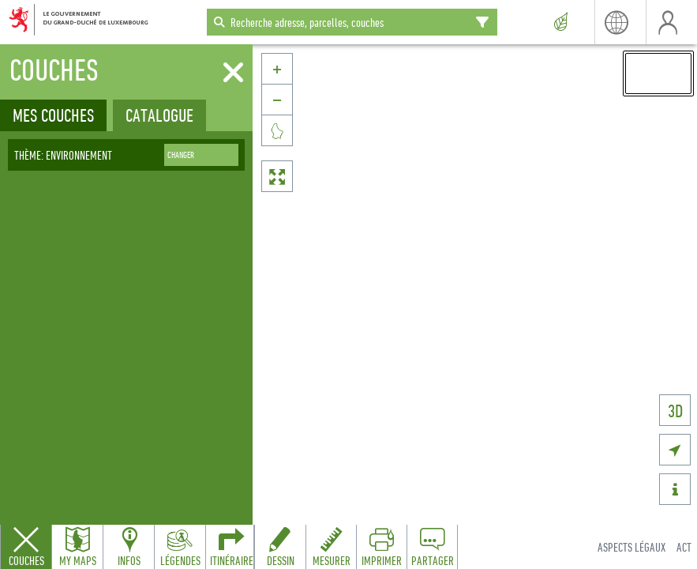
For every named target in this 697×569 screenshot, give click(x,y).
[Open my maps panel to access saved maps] (77, 547)
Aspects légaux (631, 547)
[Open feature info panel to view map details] (128, 547)
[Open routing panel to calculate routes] (231, 547)
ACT (683, 547)
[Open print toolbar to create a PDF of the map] (381, 547)
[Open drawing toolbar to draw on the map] (280, 547)
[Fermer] (233, 73)
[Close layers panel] (26, 547)
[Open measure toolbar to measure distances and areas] (330, 547)
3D (675, 410)
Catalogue (159, 115)
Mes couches (53, 115)
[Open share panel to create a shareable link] (432, 547)
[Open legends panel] (180, 547)
